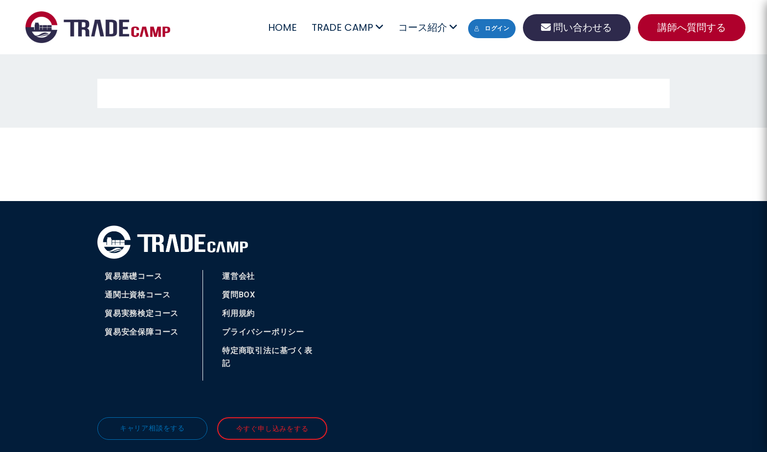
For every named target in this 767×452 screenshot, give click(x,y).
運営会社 (238, 276)
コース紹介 (427, 27)
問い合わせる (576, 27)
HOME (282, 27)
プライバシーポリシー (263, 332)
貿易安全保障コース (142, 332)
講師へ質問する (691, 27)
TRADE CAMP (347, 27)
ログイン (492, 28)
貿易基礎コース (133, 276)
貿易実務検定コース (142, 313)
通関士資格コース (137, 294)
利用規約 (238, 313)
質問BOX (238, 294)
